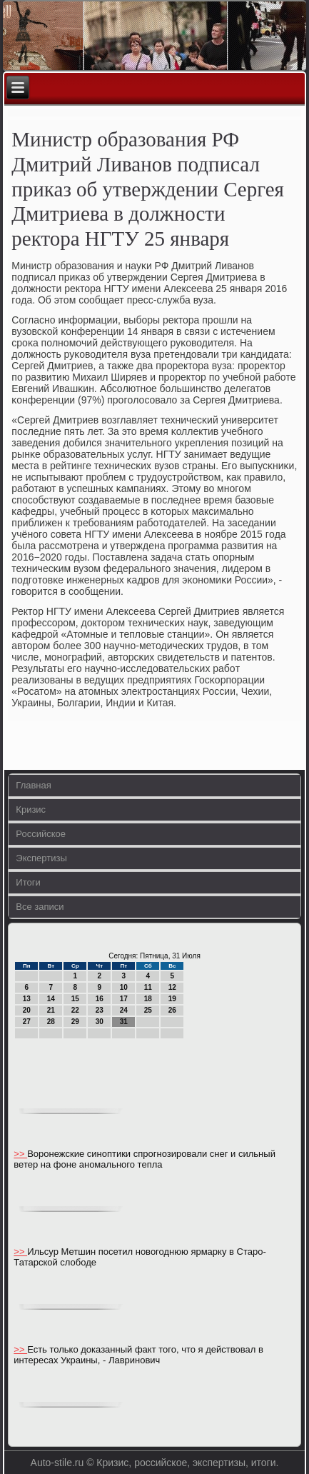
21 (51, 1010)
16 (99, 999)
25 (148, 1010)
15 (75, 999)
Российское (41, 833)
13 (27, 999)
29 (75, 1022)
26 (172, 1010)
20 (27, 1010)
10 (124, 987)
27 (27, 1022)
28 (51, 1022)
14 (51, 999)
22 (75, 1010)
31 (124, 1022)
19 (172, 999)
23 (99, 1010)
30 (99, 1022)
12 (172, 987)
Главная (33, 785)
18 (148, 999)
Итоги (28, 882)
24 (124, 1010)
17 (124, 999)
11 (148, 987)
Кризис (31, 809)
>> (20, 1153)
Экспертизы (41, 858)
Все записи (40, 906)
